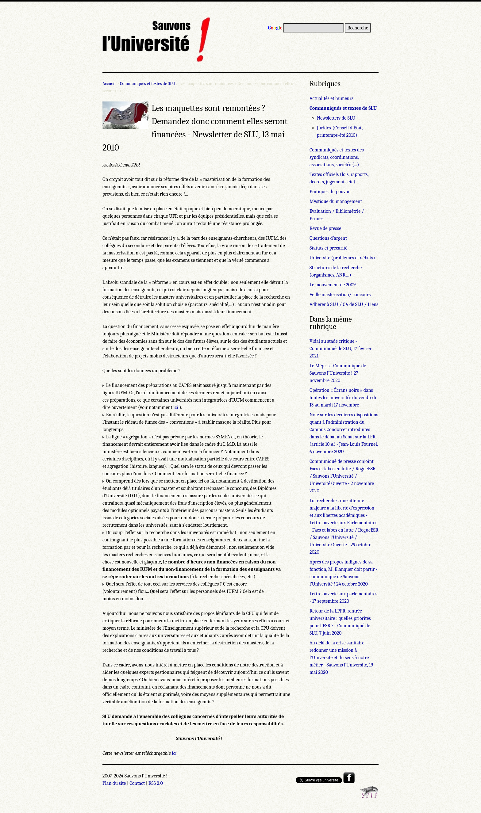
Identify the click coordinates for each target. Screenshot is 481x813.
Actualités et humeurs (331, 98)
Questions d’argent (328, 238)
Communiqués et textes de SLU (147, 83)
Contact (137, 783)
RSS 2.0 (155, 783)
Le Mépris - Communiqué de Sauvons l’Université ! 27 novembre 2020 (338, 373)
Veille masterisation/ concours (340, 294)
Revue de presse (325, 228)
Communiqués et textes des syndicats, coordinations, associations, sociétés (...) (337, 157)
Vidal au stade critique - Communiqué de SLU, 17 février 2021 (340, 348)
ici (175, 407)
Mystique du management (336, 201)
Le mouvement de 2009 (333, 285)
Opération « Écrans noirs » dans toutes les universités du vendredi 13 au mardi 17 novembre (343, 397)
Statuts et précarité (328, 248)
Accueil (109, 83)
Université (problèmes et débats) (342, 258)
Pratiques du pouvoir (330, 191)
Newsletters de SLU (336, 118)
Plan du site (114, 783)
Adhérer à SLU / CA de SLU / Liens (344, 304)
